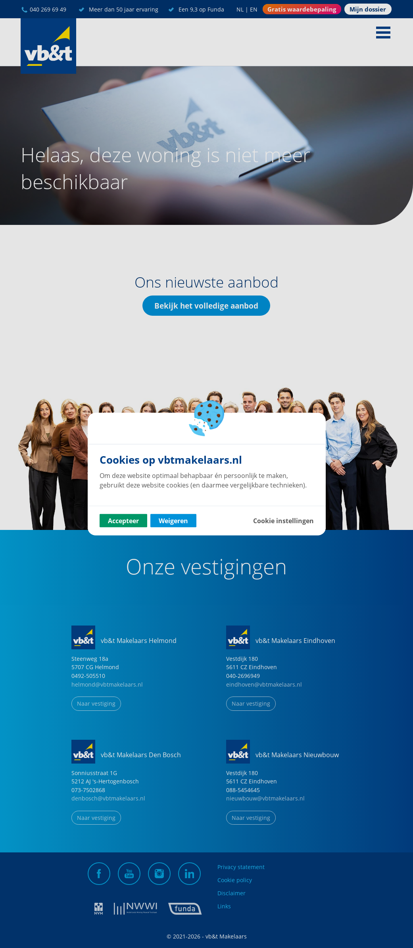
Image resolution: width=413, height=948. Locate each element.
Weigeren (173, 520)
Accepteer (123, 520)
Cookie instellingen (283, 520)
